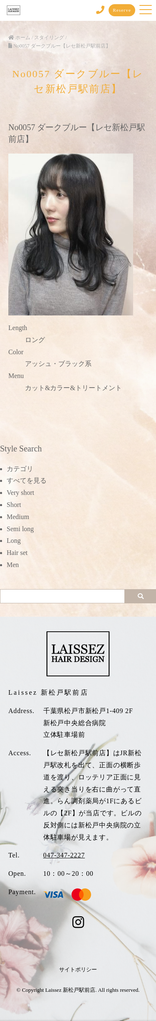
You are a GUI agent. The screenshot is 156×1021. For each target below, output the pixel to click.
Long (14, 540)
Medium (18, 516)
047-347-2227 (64, 855)
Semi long (20, 528)
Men (13, 564)
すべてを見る (27, 480)
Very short (20, 492)
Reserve (122, 10)
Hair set (17, 552)
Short (14, 504)
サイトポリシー (78, 969)
